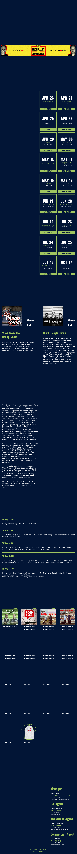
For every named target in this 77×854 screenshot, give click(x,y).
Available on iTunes (29, 627)
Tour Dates (14, 37)
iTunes (30, 320)
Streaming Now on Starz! (10, 626)
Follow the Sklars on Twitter (35, 40)
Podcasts (26, 37)
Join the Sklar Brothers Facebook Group (31, 40)
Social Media (45, 37)
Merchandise (59, 37)
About (35, 37)
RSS (29, 324)
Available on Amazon (29, 630)
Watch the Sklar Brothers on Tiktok (46, 40)
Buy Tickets (48, 109)
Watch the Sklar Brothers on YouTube (42, 40)
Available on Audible (48, 627)
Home (5, 37)
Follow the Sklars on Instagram (38, 40)
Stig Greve (41, 851)
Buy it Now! (8, 684)
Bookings (70, 37)
